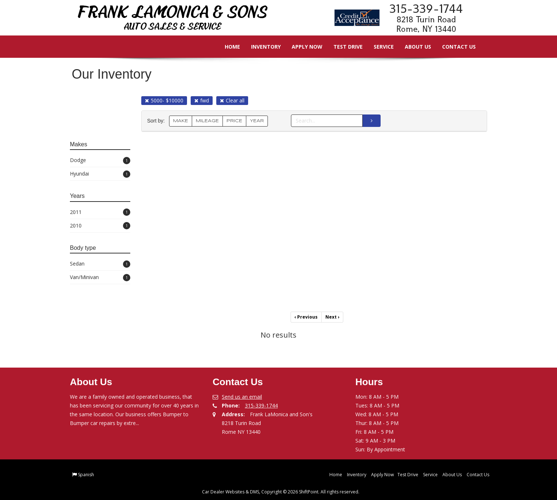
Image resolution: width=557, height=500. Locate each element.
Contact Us (454, 46)
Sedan (100, 264)
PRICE (234, 121)
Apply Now (302, 46)
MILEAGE (207, 121)
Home (227, 46)
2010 (100, 226)
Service (379, 46)
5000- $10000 (164, 100)
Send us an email (242, 396)
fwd (201, 100)
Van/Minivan (100, 277)
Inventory (261, 46)
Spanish (86, 474)
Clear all (232, 100)
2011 (100, 212)
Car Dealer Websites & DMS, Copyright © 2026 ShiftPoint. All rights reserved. (280, 492)
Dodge (100, 160)
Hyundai (100, 174)
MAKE (180, 121)
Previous (306, 317)
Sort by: (157, 121)
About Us (413, 46)
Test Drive (343, 46)
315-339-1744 (261, 405)
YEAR (257, 121)
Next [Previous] (332, 317)
